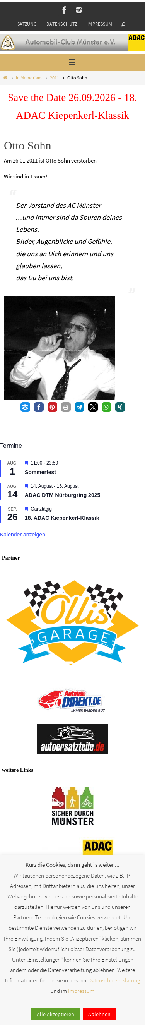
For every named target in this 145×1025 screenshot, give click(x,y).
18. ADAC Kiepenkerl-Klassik (62, 518)
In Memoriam (29, 78)
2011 (54, 78)
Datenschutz (61, 24)
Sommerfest (40, 472)
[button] (25, 407)
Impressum (100, 24)
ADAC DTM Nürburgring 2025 (62, 495)
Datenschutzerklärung (114, 980)
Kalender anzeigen (22, 534)
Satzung (27, 24)
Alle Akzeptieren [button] (55, 1014)
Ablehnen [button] (99, 1014)
